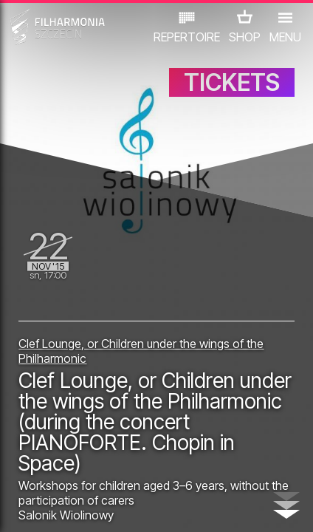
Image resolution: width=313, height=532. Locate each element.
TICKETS (232, 82)
